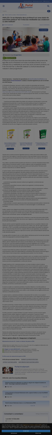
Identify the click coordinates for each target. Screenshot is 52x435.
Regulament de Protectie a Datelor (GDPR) (32, 425)
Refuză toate (38, 433)
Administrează (14, 433)
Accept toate (26, 431)
